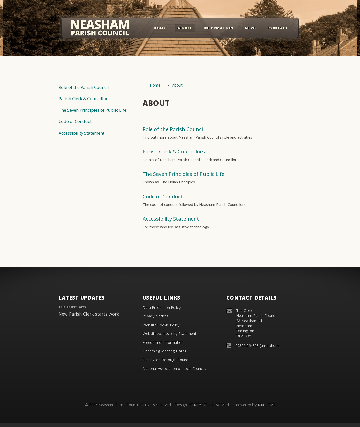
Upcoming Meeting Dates (164, 350)
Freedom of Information (163, 342)
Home (160, 28)
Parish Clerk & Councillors (84, 98)
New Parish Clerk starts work (89, 314)
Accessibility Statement (81, 133)
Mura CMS (266, 404)
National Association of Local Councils (174, 368)
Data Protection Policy (162, 307)
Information (219, 28)
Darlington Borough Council (166, 359)
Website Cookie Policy (161, 324)
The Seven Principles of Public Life (92, 110)
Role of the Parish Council (84, 87)
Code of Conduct (75, 121)
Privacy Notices (155, 315)
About (184, 28)
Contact (278, 28)
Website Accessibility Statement (169, 333)
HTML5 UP (198, 404)
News (251, 28)
